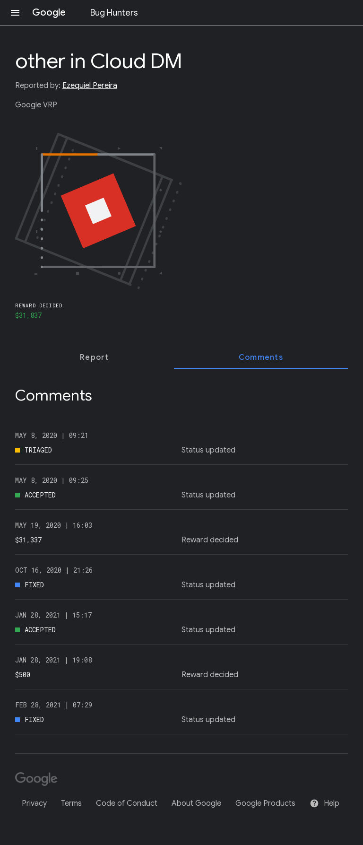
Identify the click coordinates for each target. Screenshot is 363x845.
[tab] (94, 357)
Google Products (265, 803)
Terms (71, 803)
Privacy (34, 803)
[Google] (39, 780)
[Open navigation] (15, 12)
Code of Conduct (126, 803)
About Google (196, 803)
